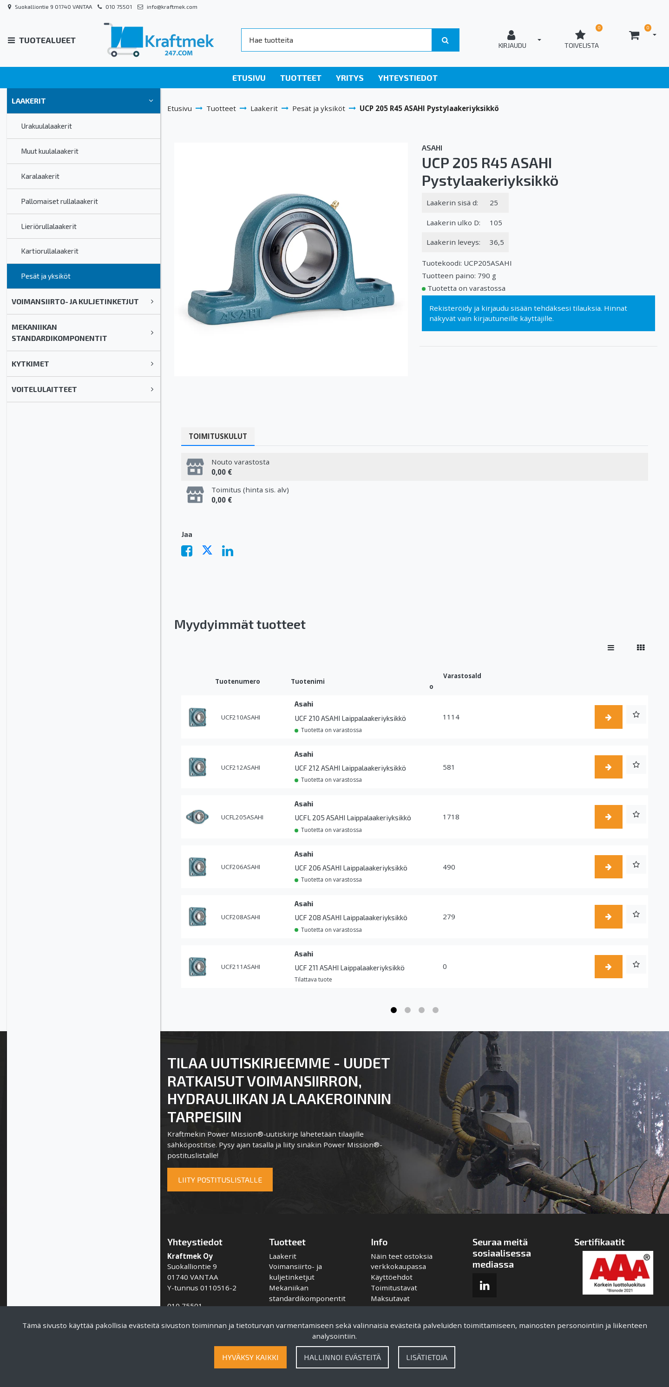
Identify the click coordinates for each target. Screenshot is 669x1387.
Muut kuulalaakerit (50, 151)
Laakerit (29, 100)
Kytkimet (30, 363)
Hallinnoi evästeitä (342, 1357)
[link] (151, 100)
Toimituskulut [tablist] (218, 436)
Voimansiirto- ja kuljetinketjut (75, 301)
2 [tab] (408, 1010)
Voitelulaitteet (44, 389)
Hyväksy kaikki (250, 1357)
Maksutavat (390, 1298)
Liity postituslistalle (220, 1179)
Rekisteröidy (450, 308)
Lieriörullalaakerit (49, 226)
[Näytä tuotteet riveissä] (611, 647)
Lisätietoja (426, 1357)
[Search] (336, 40)
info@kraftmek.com (172, 6)
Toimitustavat (394, 1287)
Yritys (350, 77)
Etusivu (249, 77)
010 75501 (118, 6)
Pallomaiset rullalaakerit (59, 201)
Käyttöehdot (392, 1277)
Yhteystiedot (408, 77)
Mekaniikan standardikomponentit (59, 332)
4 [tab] (435, 1010)
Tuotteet (300, 77)
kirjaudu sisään (506, 308)
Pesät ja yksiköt (46, 276)
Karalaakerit (40, 176)
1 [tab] (394, 1010)
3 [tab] (421, 1010)
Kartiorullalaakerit (50, 251)
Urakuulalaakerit (46, 126)
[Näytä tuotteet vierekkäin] (640, 647)
